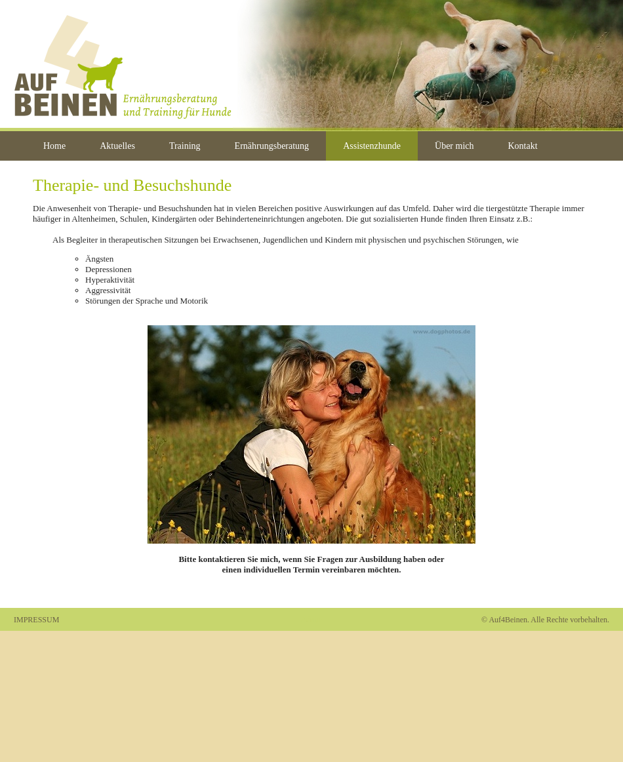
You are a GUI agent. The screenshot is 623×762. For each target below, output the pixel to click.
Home (54, 146)
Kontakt (523, 146)
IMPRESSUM (36, 619)
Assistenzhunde (372, 146)
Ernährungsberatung (272, 146)
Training (185, 146)
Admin (311, 619)
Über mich (454, 146)
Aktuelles (117, 146)
